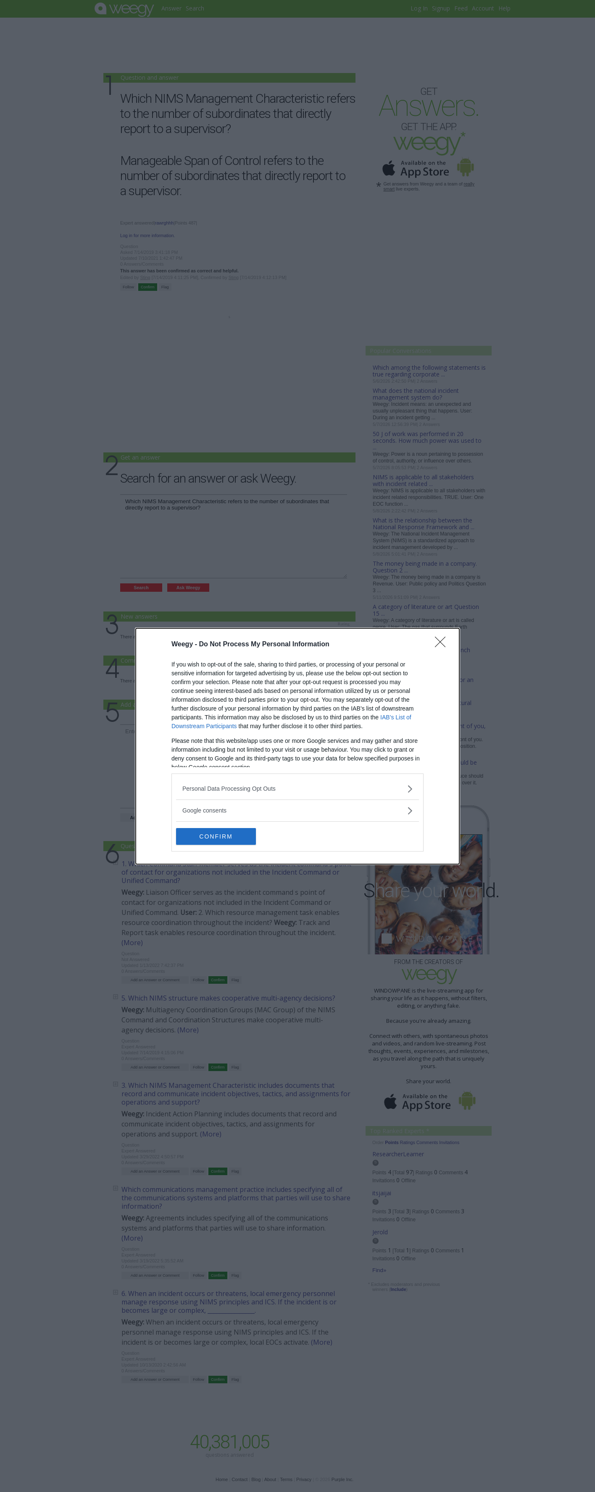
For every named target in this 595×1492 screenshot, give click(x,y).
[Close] (443, 644)
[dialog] (297, 746)
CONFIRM (215, 836)
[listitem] (297, 788)
